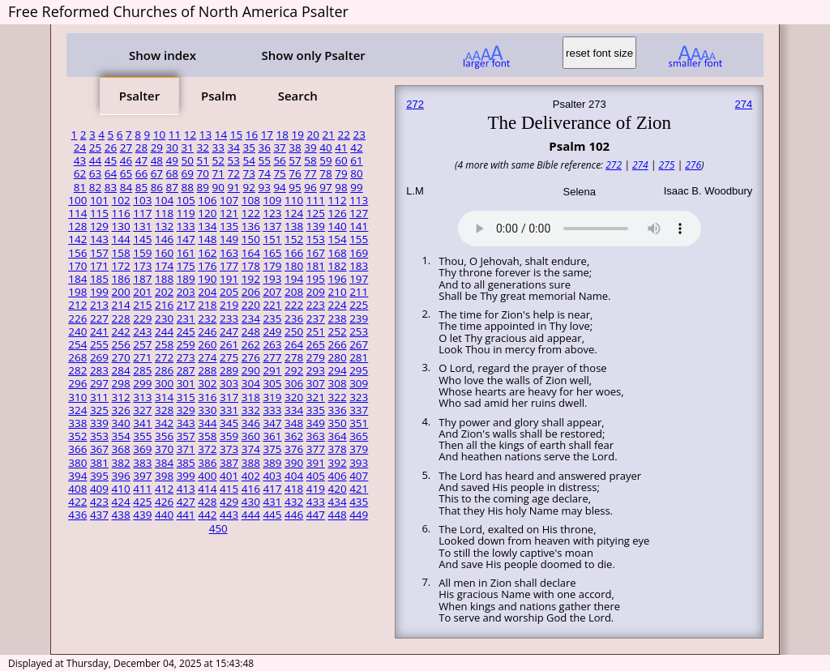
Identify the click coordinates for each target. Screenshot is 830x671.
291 (272, 370)
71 (218, 173)
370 (164, 449)
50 (188, 160)
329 (186, 410)
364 (336, 436)
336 (336, 410)
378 (336, 449)
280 (336, 357)
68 (172, 173)
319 (272, 397)
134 (207, 226)
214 (121, 304)
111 (315, 200)
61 (356, 160)
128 (77, 226)
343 (186, 423)
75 (279, 173)
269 (99, 357)
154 (336, 239)
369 (142, 449)
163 (229, 253)
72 (233, 173)
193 (272, 278)
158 (121, 253)
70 (203, 173)
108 (251, 200)
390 (294, 462)
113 (358, 200)
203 (186, 291)
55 (264, 160)
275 (229, 357)
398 (164, 475)
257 (142, 344)
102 (121, 200)
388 (251, 462)
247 (229, 331)
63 (95, 173)
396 (121, 475)
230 (164, 318)
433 (315, 501)
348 (294, 423)
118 (164, 213)
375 (272, 449)
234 (251, 318)
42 (356, 147)
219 (229, 304)
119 (186, 213)
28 (141, 147)
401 (229, 475)
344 (207, 423)
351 (358, 423)
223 (315, 304)
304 (251, 383)
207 (272, 291)
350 (336, 423)
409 (99, 488)
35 (248, 147)
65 (126, 173)
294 (336, 370)
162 (207, 253)
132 (164, 226)
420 (336, 488)
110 (294, 200)
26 (111, 147)
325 (99, 410)
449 (358, 514)
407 (358, 475)
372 (207, 449)
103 (142, 200)
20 (313, 134)
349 (315, 423)
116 (121, 213)
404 (294, 475)
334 (294, 410)
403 (272, 475)
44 (95, 160)
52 (218, 160)
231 (186, 318)
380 (77, 462)
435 (358, 501)
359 (229, 436)
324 (77, 410)
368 (121, 449)
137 (272, 226)
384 (164, 462)
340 (121, 423)
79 (341, 173)
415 (229, 488)
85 (141, 187)
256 (121, 344)
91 (233, 187)
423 (99, 501)
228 (121, 318)
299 (142, 383)
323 (358, 397)
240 (77, 331)
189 (186, 278)
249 (272, 331)
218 (207, 304)
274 (207, 357)
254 (77, 344)
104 (164, 200)
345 (229, 423)
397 (142, 475)
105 (186, 200)
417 (272, 488)
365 (358, 436)
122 (251, 213)
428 (207, 501)
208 (294, 291)
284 (121, 370)
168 (336, 253)
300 (164, 383)
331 (229, 410)
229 (142, 318)
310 (77, 397)
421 (358, 488)
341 (142, 423)
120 (207, 213)
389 (272, 462)
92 (248, 187)
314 (164, 397)
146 (164, 239)
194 (294, 278)
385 (186, 462)
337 (358, 410)
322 (336, 397)
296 (77, 383)
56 (279, 160)
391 (315, 462)
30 (172, 147)
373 (229, 449)
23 (359, 134)
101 (99, 200)
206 (251, 291)
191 (229, 278)
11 (175, 134)
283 (99, 370)
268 (77, 357)
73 (248, 173)
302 (207, 383)
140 (336, 226)
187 (142, 278)
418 (294, 488)
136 (251, 226)
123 (272, 213)
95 (295, 187)
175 (186, 266)
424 (121, 501)
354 (121, 436)
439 (142, 514)
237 (315, 318)
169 (358, 253)
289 (229, 370)
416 (251, 488)
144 (121, 239)
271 (142, 357)
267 (358, 344)
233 (229, 318)
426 (164, 501)
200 (121, 291)
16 (252, 134)
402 (251, 475)
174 (164, 266)
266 (336, 344)
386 (207, 462)
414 (207, 488)
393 (358, 462)
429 (229, 501)
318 (251, 397)
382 (121, 462)
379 (358, 449)
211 (358, 291)
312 (121, 397)
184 (77, 278)
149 (229, 239)
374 (251, 449)
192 (251, 278)
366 (77, 449)
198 (77, 291)
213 (99, 304)
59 (325, 160)
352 (77, 436)
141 (358, 226)
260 (207, 344)
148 (207, 239)
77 (310, 173)
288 (207, 370)
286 (164, 370)
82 (95, 187)
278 (294, 357)
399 (186, 475)
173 (142, 266)
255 (99, 344)
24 (80, 147)
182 (336, 266)
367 (99, 449)
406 (336, 475)
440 (164, 514)
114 (77, 213)
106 (207, 200)
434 (336, 501)
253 (358, 331)
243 (142, 331)
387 (229, 462)
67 (157, 173)
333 (272, 410)
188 (164, 278)
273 (186, 357)
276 (251, 357)
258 (164, 344)
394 (77, 475)
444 (251, 514)
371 (186, 449)
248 (251, 331)
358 (207, 436)
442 (207, 514)
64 (111, 173)
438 (121, 514)
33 (218, 147)
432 (294, 501)
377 (315, 449)
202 (164, 291)
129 (99, 226)
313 (142, 397)
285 (142, 370)
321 (315, 397)
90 (218, 187)
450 (218, 528)
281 (358, 357)
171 (99, 266)
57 (295, 160)
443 (229, 514)
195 (315, 278)
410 (121, 488)
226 (77, 318)
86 (157, 187)
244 (164, 331)
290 (251, 370)
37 (279, 147)
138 (294, 226)
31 (188, 147)
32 (203, 147)
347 (272, 423)
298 (121, 383)
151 (272, 239)
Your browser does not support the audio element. (579, 226)
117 (142, 213)
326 (121, 410)
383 (142, 462)
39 (310, 147)
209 (315, 291)
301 (186, 383)
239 (358, 318)
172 (121, 266)
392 (336, 462)
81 (80, 187)
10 (159, 134)
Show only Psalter (313, 55)
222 (294, 304)
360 (251, 436)
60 (341, 160)
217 (186, 304)
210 (336, 291)
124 (294, 213)
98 (341, 187)
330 (207, 410)
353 (99, 436)
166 (294, 253)
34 (233, 147)
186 (121, 278)
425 (142, 501)
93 (264, 187)
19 (298, 134)
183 (358, 266)
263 (272, 344)
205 (229, 291)
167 (315, 253)
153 (315, 239)
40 (325, 147)
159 (142, 253)
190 (207, 278)
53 (233, 160)
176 (207, 266)
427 (186, 501)
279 (315, 357)
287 (186, 370)
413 (186, 488)
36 (264, 147)
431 (272, 501)
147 (186, 239)
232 (207, 318)
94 (279, 187)
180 (294, 266)
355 (142, 436)
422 (77, 501)
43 (80, 160)
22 (343, 134)
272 (164, 357)
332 (251, 410)
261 (229, 344)
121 (229, 213)
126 (336, 213)
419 (315, 488)
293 (315, 370)
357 (186, 436)
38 (295, 147)
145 (142, 239)
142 (77, 239)
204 (207, 291)
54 (248, 160)
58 (310, 160)
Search (298, 96)
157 (99, 253)
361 (272, 436)
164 (251, 253)
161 (186, 253)
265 (315, 344)
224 (336, 304)
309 (358, 383)
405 (315, 475)
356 (164, 436)
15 (236, 134)
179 (272, 266)
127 (358, 213)
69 (188, 173)
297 (99, 383)
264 (294, 344)
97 (325, 187)
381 (99, 462)
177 (229, 266)
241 (99, 331)
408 (77, 488)
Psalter (139, 96)
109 (272, 200)
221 (272, 304)
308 (336, 383)
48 (157, 160)
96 (310, 187)
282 (77, 370)
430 (251, 501)
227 (99, 318)
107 (229, 200)
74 (264, 173)
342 (164, 423)
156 (77, 253)
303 (229, 383)
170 (77, 266)
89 (203, 187)
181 (315, 266)
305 (272, 383)
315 (186, 397)
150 (251, 239)
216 (164, 304)
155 (358, 239)
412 (164, 488)
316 (207, 397)
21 (329, 134)
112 (336, 200)
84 (126, 187)
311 (99, 397)
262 (251, 344)
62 (80, 173)
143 (99, 239)
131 (142, 226)
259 (186, 344)
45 (111, 160)
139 (315, 226)
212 (77, 304)
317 (229, 397)
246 (207, 331)
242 (121, 331)
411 (142, 488)
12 (190, 134)
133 (186, 226)
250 (294, 331)
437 (99, 514)
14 (221, 134)
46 (126, 160)
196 (336, 278)
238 (336, 318)
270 (121, 357)
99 (356, 187)
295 (358, 370)
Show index (162, 55)
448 (336, 514)
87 (172, 187)
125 (315, 213)
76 (295, 173)
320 (294, 397)
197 (358, 278)
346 (251, 423)
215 (142, 304)
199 (99, 291)
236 (294, 318)
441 (186, 514)
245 (186, 331)
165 (272, 253)
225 (358, 304)
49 (172, 160)
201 (142, 291)
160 (164, 253)
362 (294, 436)
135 (229, 226)
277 (272, 357)
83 (111, 187)
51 (203, 160)
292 (294, 370)
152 (294, 239)
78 (325, 173)
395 (99, 475)
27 (126, 147)
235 (272, 318)
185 (99, 278)
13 (205, 134)
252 (336, 331)
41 (341, 147)
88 (188, 187)
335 (315, 410)
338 (77, 423)
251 (315, 331)
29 (157, 147)
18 (282, 134)
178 (251, 266)
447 (315, 514)
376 (294, 449)
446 (294, 514)
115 (99, 213)
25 (95, 147)
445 (272, 514)
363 (315, 436)
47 (141, 160)
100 (77, 200)
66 (141, 173)
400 (207, 475)
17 (267, 134)
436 (77, 514)
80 (356, 173)
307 (315, 383)
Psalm (219, 96)
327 (142, 410)
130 (121, 226)
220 (251, 304)
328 (164, 410)
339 (99, 423)
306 (294, 383)
